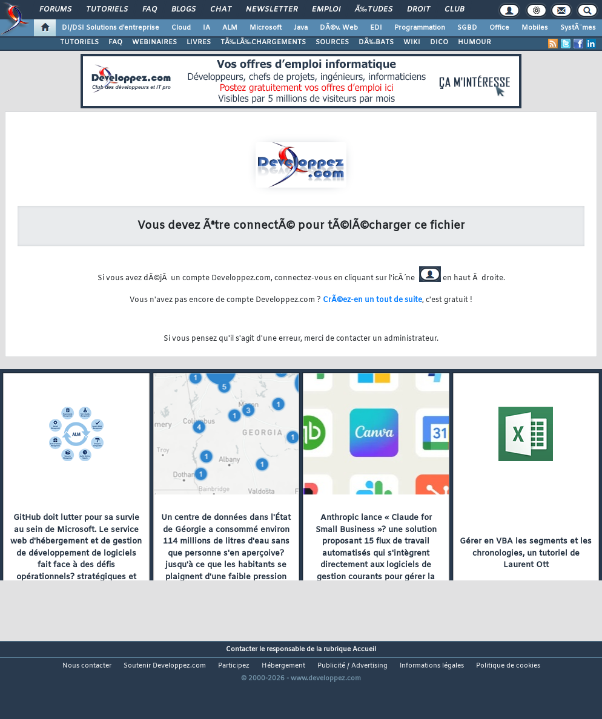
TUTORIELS (79, 42)
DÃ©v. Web (339, 28)
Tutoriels (107, 10)
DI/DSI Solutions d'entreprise (110, 28)
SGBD (467, 28)
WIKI (411, 42)
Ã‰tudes (374, 10)
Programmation (419, 28)
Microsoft (266, 28)
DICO (439, 42)
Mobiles (534, 28)
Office (499, 28)
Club (454, 10)
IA (206, 28)
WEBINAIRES (154, 42)
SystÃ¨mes (578, 28)
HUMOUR (474, 42)
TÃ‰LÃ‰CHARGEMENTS (263, 42)
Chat (221, 10)
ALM (229, 28)
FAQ (149, 10)
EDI (376, 28)
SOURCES (332, 42)
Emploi (326, 10)
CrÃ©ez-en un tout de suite (372, 300)
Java (301, 28)
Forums (55, 10)
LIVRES (199, 42)
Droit (418, 10)
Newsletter (272, 10)
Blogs (183, 10)
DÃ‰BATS (376, 42)
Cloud (181, 28)
